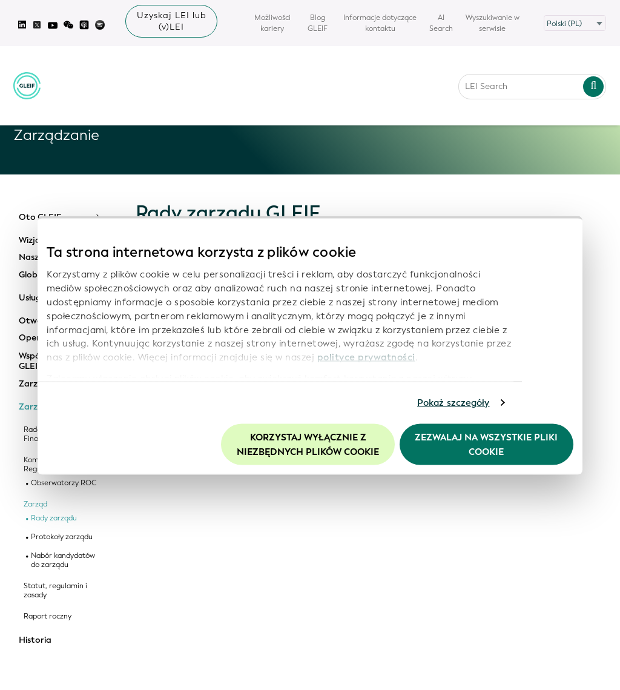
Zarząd (35, 504)
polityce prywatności (366, 357)
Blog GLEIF (318, 23)
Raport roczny (47, 616)
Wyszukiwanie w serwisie (492, 23)
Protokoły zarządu (62, 537)
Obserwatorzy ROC (63, 483)
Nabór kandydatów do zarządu (63, 560)
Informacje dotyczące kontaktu (380, 23)
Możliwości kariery (272, 23)
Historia (35, 640)
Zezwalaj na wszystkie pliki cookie (486, 444)
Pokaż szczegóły (453, 403)
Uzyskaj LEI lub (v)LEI (171, 21)
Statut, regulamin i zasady (55, 591)
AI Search (441, 23)
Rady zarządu (54, 518)
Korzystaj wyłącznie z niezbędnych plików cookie (308, 444)
